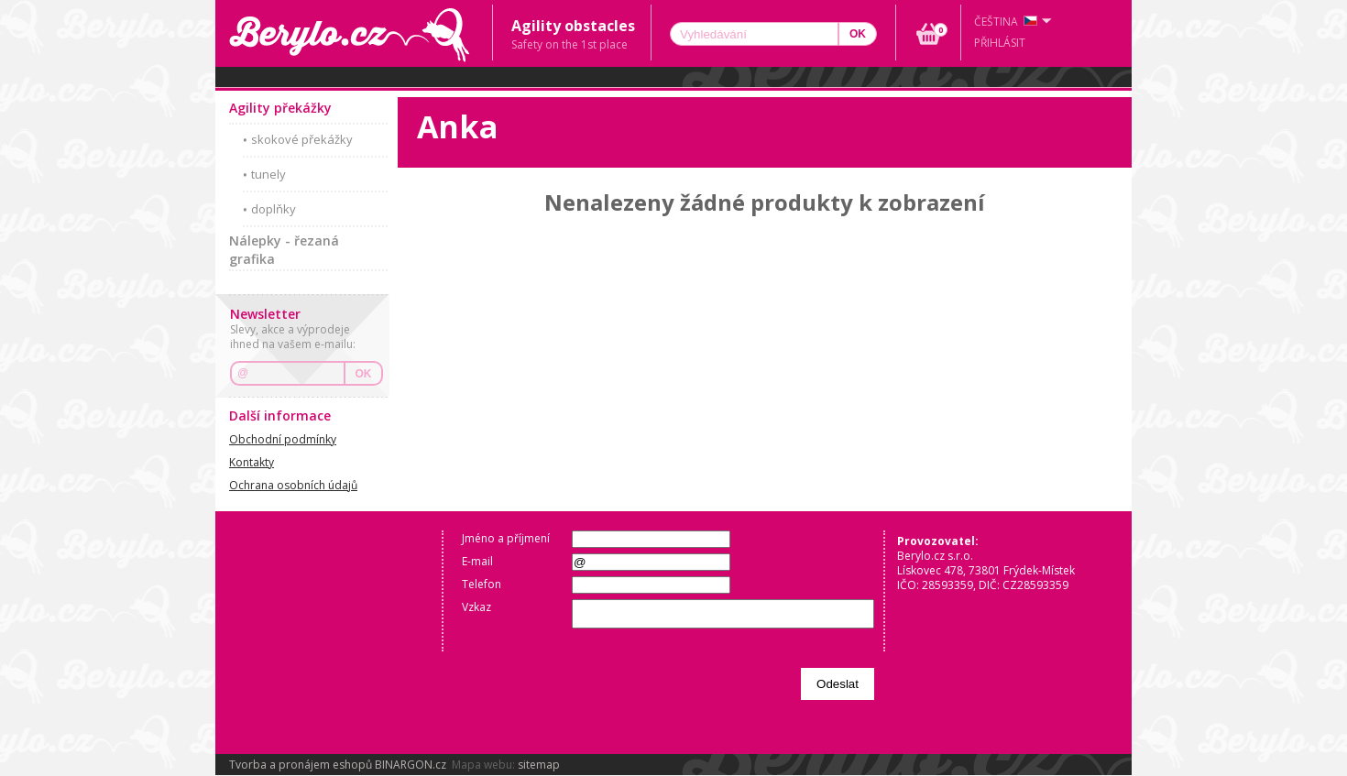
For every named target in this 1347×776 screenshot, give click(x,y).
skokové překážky (302, 139)
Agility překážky (280, 107)
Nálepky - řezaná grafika (284, 250)
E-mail (477, 561)
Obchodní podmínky (282, 439)
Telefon (481, 584)
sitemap (539, 764)
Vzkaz (476, 607)
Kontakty (251, 462)
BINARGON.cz (410, 764)
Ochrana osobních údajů (293, 485)
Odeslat (837, 684)
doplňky (273, 209)
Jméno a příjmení (506, 538)
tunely (268, 174)
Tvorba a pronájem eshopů (300, 764)
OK (364, 373)
